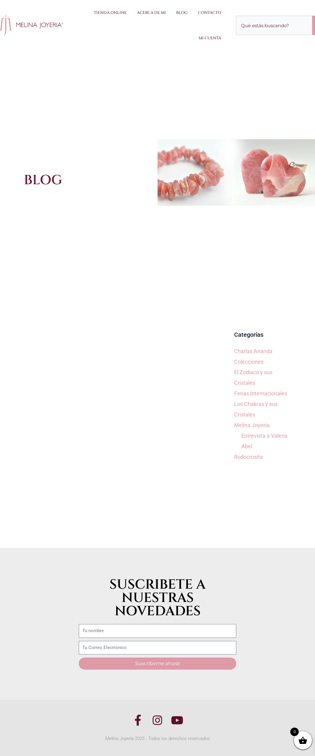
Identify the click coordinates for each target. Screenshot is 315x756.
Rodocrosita (248, 457)
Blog (182, 12)
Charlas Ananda (253, 351)
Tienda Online (110, 12)
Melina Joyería (251, 425)
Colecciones (248, 362)
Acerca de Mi (151, 12)
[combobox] (274, 25)
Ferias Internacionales (260, 393)
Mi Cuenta (210, 38)
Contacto (209, 12)
